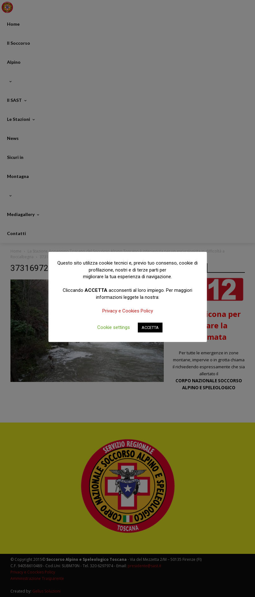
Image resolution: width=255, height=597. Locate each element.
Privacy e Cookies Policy (127, 311)
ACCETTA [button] (150, 327)
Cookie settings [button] (113, 327)
